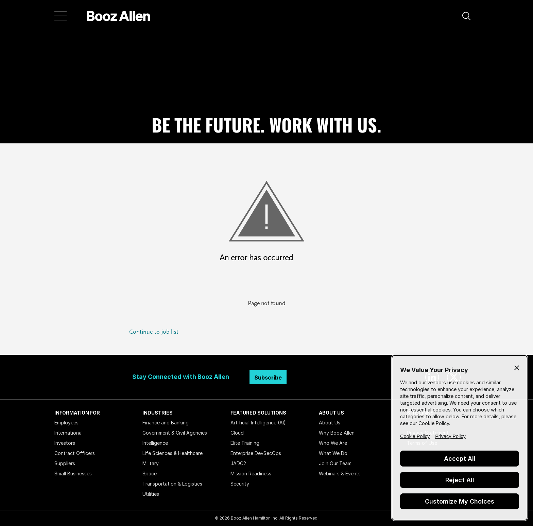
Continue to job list (153, 332)
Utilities (150, 494)
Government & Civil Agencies (174, 433)
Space (149, 473)
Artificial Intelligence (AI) (258, 422)
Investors (64, 443)
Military (150, 463)
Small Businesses (73, 473)
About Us (329, 422)
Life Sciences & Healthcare (172, 453)
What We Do (333, 453)
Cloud (237, 433)
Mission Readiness (250, 473)
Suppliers (64, 463)
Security (239, 484)
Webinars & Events (340, 473)
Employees (66, 422)
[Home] (118, 16)
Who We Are (333, 443)
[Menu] (60, 16)
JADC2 (238, 463)
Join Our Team (335, 463)
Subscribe (268, 377)
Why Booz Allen (337, 433)
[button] (466, 16)
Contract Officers (74, 453)
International (68, 433)
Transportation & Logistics (172, 484)
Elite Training (244, 443)
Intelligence (155, 443)
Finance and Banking (165, 422)
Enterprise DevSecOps (255, 453)
